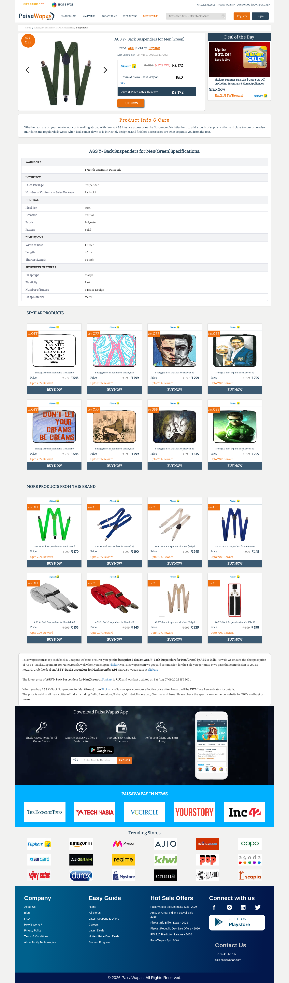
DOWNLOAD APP (261, 5)
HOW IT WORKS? (226, 5)
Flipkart (154, 48)
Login (260, 16)
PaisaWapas (133, 977)
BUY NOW (130, 103)
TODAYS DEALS (109, 16)
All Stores (95, 912)
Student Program (99, 942)
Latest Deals (96, 930)
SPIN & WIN (62, 4)
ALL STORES (89, 16)
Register (242, 16)
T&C (123, 83)
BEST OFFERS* (150, 16)
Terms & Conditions (36, 936)
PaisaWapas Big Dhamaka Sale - (174, 906)
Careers (94, 924)
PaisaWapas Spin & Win (165, 940)
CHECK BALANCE (206, 5)
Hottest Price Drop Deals (104, 936)
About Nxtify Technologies (40, 942)
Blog (27, 912)
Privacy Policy (32, 930)
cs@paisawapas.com (228, 959)
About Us (30, 906)
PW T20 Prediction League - (171, 934)
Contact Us (230, 945)
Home (92, 906)
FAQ (27, 918)
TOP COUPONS (130, 16)
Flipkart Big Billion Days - (169, 922)
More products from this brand (60, 486)
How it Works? (33, 924)
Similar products (45, 313)
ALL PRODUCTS (68, 16)
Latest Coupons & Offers (104, 918)
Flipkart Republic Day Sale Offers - (175, 928)
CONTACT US (243, 5)
